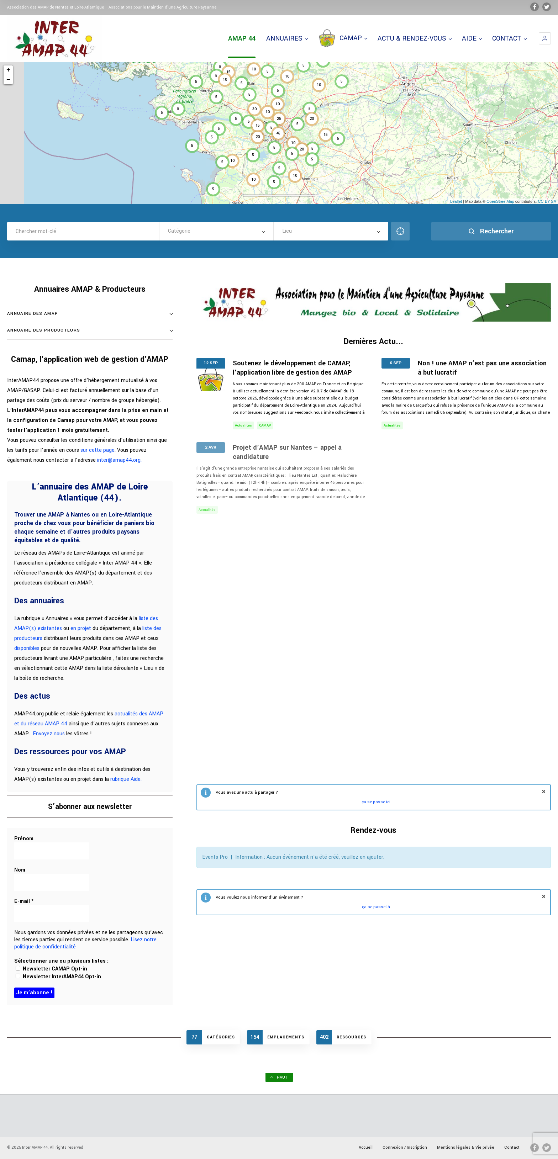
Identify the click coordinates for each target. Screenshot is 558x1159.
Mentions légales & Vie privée (465, 1147)
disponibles (27, 648)
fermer (544, 791)
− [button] (8, 79)
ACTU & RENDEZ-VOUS (414, 38)
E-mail (24, 901)
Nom (19, 870)
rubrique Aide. (126, 779)
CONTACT (509, 38)
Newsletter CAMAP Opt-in (51, 969)
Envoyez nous (49, 733)
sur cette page (97, 450)
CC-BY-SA (547, 201)
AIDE (471, 38)
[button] (545, 38)
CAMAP (342, 38)
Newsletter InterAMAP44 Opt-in (58, 976)
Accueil (366, 1147)
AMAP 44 (242, 38)
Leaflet (456, 201)
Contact (512, 1147)
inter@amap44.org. (119, 460)
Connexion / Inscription (405, 1147)
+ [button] (8, 70)
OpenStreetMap (500, 201)
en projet (80, 628)
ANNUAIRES (286, 38)
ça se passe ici (376, 802)
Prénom (23, 838)
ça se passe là (376, 907)
